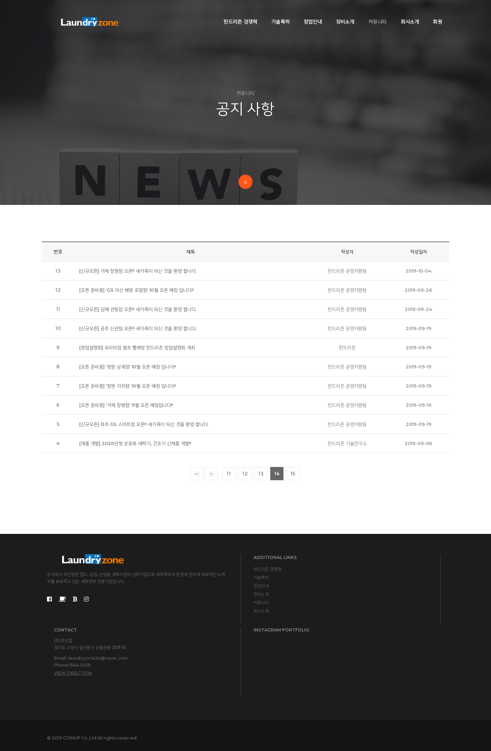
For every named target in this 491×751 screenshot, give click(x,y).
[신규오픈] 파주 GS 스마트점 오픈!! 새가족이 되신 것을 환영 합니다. (147, 472)
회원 (432, 12)
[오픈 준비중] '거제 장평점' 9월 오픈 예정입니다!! (127, 453)
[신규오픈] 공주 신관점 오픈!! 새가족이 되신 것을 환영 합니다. (140, 376)
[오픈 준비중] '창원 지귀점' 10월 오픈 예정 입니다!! (129, 433)
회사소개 (405, 12)
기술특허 (275, 12)
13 (261, 521)
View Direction (280, 670)
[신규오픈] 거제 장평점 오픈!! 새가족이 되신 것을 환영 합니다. (140, 318)
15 (292, 521)
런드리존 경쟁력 (235, 12)
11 (229, 521)
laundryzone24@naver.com (305, 655)
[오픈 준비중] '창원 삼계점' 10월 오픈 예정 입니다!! (129, 414)
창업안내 (307, 12)
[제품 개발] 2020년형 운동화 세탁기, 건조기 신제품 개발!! (137, 491)
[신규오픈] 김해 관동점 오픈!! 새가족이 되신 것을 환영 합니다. (140, 357)
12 (245, 521)
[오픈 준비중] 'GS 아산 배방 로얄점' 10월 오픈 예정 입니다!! (139, 338)
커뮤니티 (372, 12)
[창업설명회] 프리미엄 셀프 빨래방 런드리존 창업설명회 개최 (139, 395)
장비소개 (340, 12)
